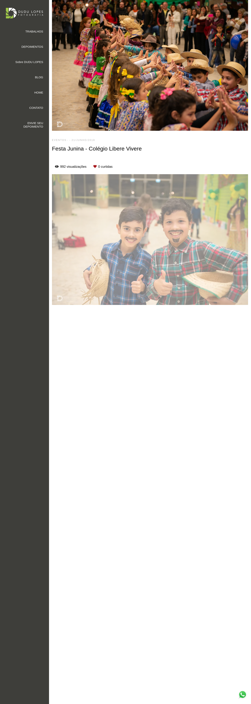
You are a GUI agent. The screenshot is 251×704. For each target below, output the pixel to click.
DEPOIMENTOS (32, 46)
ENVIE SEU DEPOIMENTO (33, 124)
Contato (214, 673)
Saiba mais (99, 686)
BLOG (39, 77)
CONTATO (36, 107)
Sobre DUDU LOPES (29, 62)
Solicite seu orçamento (228, 341)
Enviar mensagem (220, 635)
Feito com (150, 700)
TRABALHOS (34, 31)
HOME (38, 92)
